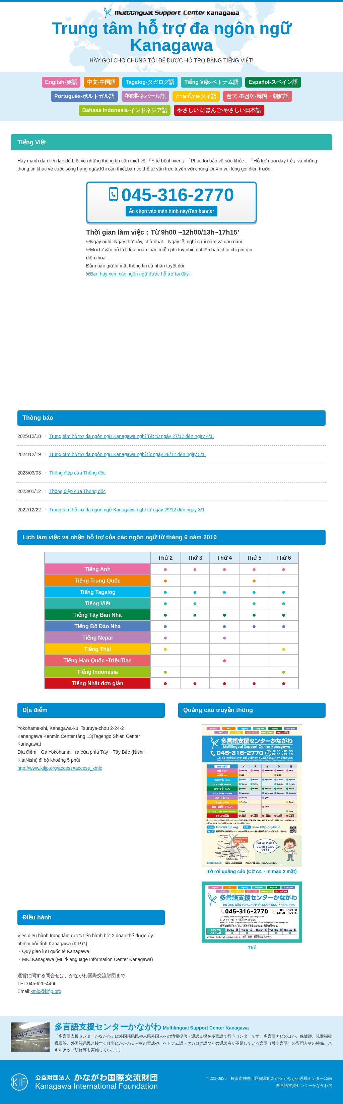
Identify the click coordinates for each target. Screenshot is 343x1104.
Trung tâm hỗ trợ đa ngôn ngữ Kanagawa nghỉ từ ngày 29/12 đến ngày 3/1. (127, 509)
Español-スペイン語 (273, 82)
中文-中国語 (101, 82)
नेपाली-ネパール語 (145, 96)
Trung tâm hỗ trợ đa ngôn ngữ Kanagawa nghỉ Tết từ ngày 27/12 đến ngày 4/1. (131, 436)
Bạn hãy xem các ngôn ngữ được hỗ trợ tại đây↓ (140, 274)
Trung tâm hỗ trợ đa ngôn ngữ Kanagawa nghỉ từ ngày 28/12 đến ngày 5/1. (127, 454)
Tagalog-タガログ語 (150, 82)
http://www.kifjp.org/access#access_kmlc (59, 768)
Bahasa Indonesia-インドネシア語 (124, 110)
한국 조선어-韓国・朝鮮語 (257, 96)
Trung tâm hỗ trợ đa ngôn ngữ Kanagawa (171, 37)
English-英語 (61, 82)
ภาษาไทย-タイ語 (196, 96)
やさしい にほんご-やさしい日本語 (219, 110)
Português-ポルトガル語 (84, 96)
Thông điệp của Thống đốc (77, 472)
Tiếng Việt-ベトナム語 (211, 82)
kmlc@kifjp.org (45, 991)
